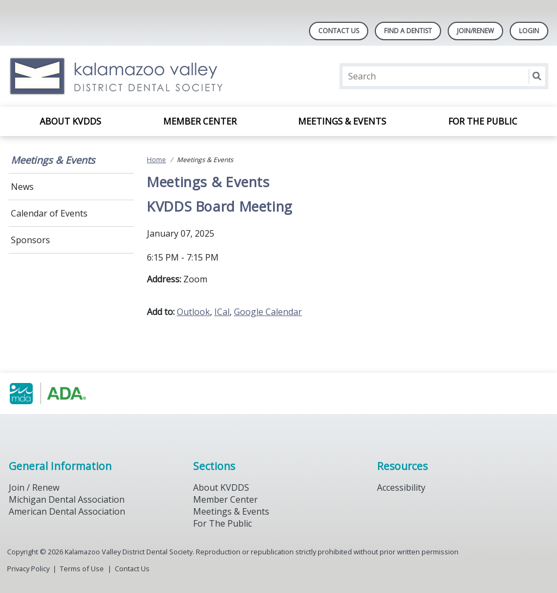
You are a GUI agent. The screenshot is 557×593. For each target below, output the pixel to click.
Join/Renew (475, 30)
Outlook (193, 312)
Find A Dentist (408, 30)
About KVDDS (70, 121)
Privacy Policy (28, 568)
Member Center (200, 121)
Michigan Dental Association (67, 499)
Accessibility (401, 487)
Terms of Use (82, 568)
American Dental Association (67, 511)
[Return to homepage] (149, 76)
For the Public (482, 121)
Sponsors (30, 240)
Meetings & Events (342, 121)
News (22, 187)
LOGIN (529, 30)
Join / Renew (34, 487)
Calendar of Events (49, 213)
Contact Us (338, 30)
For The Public (222, 523)
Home (156, 159)
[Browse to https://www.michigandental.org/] (64, 393)
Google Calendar (268, 312)
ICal (222, 312)
